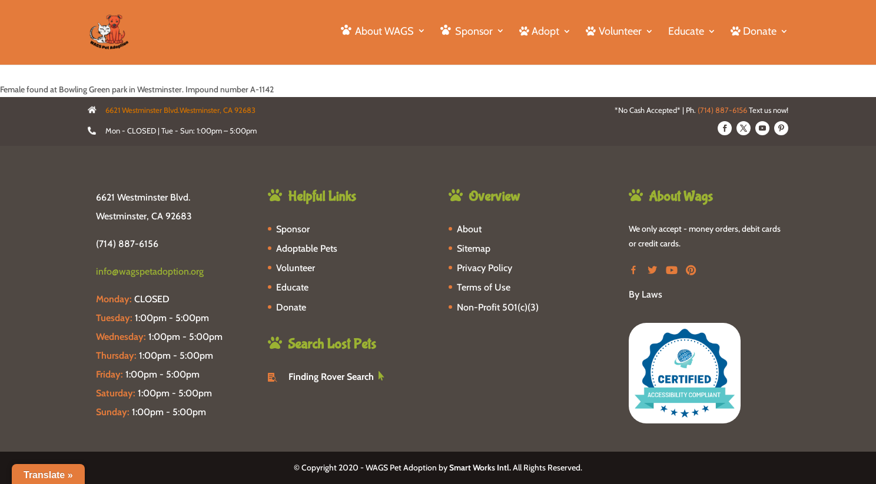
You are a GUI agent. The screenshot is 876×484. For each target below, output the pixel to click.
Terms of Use (483, 287)
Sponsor (293, 229)
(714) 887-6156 (722, 110)
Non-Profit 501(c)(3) (498, 307)
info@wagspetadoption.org (150, 271)
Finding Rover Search (331, 376)
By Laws (645, 294)
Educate (686, 32)
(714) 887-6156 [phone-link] (127, 243)
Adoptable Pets (306, 248)
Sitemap (473, 248)
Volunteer (295, 267)
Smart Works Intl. (480, 467)
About (469, 229)
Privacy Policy (484, 267)
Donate (291, 307)
